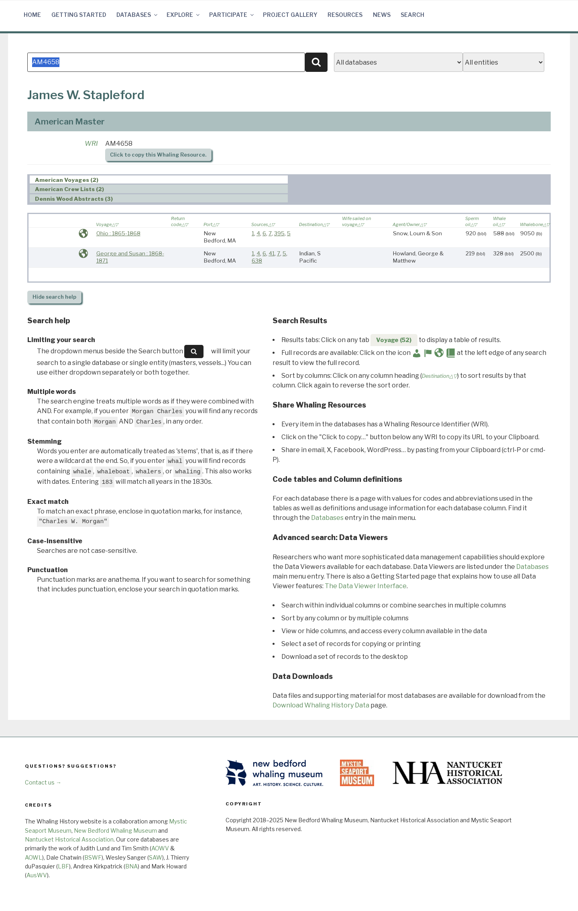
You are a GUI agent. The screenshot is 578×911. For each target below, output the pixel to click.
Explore (184, 14)
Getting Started (78, 14)
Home (32, 14)
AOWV (160, 848)
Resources (345, 14)
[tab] (159, 179)
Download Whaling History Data (321, 705)
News (382, 14)
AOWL (33, 857)
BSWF (93, 857)
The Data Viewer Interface (366, 586)
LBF (63, 866)
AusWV (36, 875)
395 (279, 233)
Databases (137, 14)
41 (272, 253)
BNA (131, 866)
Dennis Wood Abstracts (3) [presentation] (74, 199)
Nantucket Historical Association (69, 839)
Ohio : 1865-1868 (118, 233)
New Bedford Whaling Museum (115, 830)
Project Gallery (290, 14)
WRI (91, 143)
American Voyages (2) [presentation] (66, 180)
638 (257, 260)
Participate (232, 14)
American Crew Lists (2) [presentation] (69, 189)
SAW (155, 857)
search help (54, 297)
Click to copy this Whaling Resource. (158, 155)
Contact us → (43, 782)
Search (412, 14)
